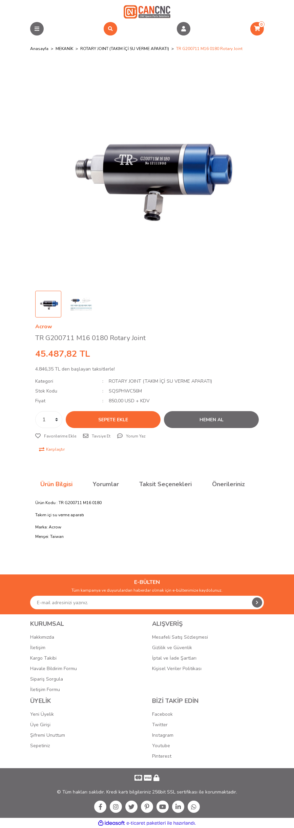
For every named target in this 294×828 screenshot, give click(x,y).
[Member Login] (183, 29)
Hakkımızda (42, 637)
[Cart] (257, 29)
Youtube (161, 745)
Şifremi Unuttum (47, 735)
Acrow (43, 326)
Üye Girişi (40, 724)
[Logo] (147, 11)
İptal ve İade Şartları (174, 658)
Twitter (160, 724)
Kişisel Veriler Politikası (177, 668)
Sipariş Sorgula (46, 679)
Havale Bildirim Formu (53, 668)
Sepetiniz (40, 745)
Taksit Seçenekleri (165, 484)
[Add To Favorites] (55, 436)
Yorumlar (106, 484)
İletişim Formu (45, 689)
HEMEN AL (212, 420)
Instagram (162, 735)
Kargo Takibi (43, 658)
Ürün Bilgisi (56, 484)
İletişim (37, 647)
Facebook (162, 714)
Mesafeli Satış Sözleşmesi (180, 637)
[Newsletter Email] (147, 602)
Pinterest (161, 756)
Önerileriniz (228, 484)
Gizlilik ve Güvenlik (172, 647)
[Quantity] (48, 419)
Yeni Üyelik (42, 714)
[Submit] (257, 602)
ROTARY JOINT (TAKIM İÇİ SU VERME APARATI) (160, 381)
